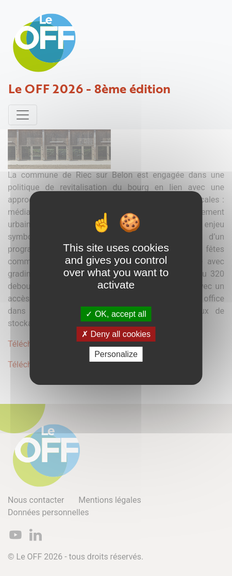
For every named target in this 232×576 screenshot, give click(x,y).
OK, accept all (116, 313)
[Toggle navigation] (22, 115)
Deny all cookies (116, 334)
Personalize (116, 354)
